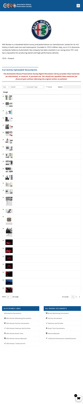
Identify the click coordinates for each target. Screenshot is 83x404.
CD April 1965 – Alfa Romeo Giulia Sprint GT (17, 270)
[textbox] (5, 87)
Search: (69, 87)
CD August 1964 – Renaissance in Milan (18, 258)
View (76, 99)
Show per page (10, 340)
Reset (50, 87)
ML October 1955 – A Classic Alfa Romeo (17, 196)
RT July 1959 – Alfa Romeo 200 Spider (17, 187)
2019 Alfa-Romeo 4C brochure (16, 333)
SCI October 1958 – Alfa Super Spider (16, 100)
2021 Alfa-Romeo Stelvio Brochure (17, 290)
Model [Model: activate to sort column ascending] (51, 92)
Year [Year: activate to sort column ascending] (27, 92)
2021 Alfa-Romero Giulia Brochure (17, 282)
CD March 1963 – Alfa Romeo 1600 (17, 237)
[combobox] (6, 87)
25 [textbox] (8, 341)
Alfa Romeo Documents (12, 357)
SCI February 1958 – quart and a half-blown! (18, 148)
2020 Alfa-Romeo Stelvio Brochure (17, 308)
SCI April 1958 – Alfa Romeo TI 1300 (17, 179)
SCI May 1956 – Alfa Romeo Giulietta (17, 120)
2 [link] (76, 341)
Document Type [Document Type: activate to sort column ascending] (63, 93)
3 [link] (79, 341)
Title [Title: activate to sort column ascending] (14, 92)
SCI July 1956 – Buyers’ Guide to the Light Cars (17, 129)
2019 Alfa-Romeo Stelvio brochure (17, 325)
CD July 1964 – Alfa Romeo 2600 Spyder (17, 249)
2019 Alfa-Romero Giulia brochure (17, 316)
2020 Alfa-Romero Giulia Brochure (17, 299)
